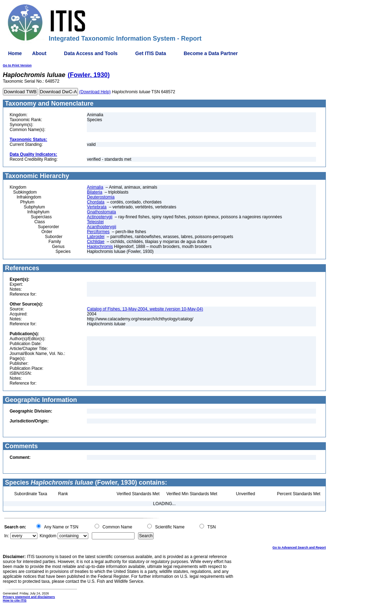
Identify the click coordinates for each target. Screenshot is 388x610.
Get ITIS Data (150, 53)
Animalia (95, 187)
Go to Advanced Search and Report (299, 547)
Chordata (95, 202)
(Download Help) (95, 91)
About (39, 53)
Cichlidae (95, 241)
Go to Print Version (17, 65)
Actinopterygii (99, 216)
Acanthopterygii (101, 226)
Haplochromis (100, 246)
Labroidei (95, 236)
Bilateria (94, 192)
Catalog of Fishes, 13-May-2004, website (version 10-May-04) (145, 309)
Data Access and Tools (91, 53)
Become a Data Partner (211, 53)
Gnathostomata (101, 211)
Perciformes (98, 231)
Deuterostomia (100, 197)
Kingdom (48, 535)
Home (15, 53)
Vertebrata (96, 207)
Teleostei (95, 221)
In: (6, 535)
